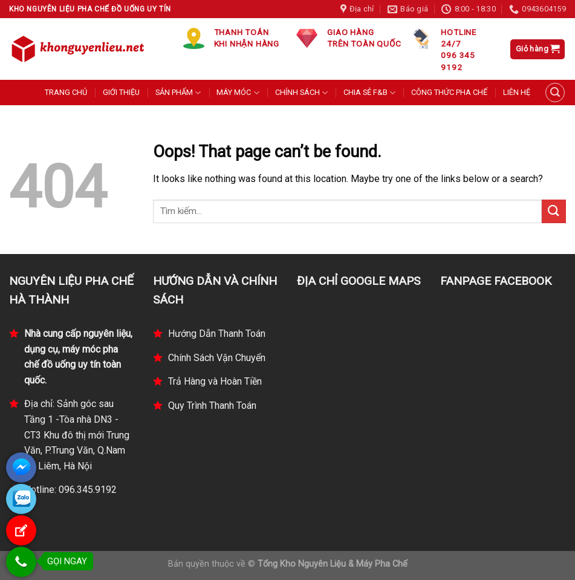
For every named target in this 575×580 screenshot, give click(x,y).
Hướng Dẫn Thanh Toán (216, 333)
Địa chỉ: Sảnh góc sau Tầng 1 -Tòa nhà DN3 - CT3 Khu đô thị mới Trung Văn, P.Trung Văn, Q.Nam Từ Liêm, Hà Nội (76, 434)
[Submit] (554, 211)
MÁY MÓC (237, 93)
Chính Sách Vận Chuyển (216, 357)
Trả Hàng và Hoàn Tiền (215, 381)
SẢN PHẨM (178, 93)
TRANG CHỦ (66, 92)
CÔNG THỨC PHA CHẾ (449, 92)
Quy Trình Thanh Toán (212, 405)
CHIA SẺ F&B (369, 93)
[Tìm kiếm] (555, 92)
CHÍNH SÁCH (301, 93)
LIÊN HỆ (516, 92)
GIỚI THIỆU (121, 92)
